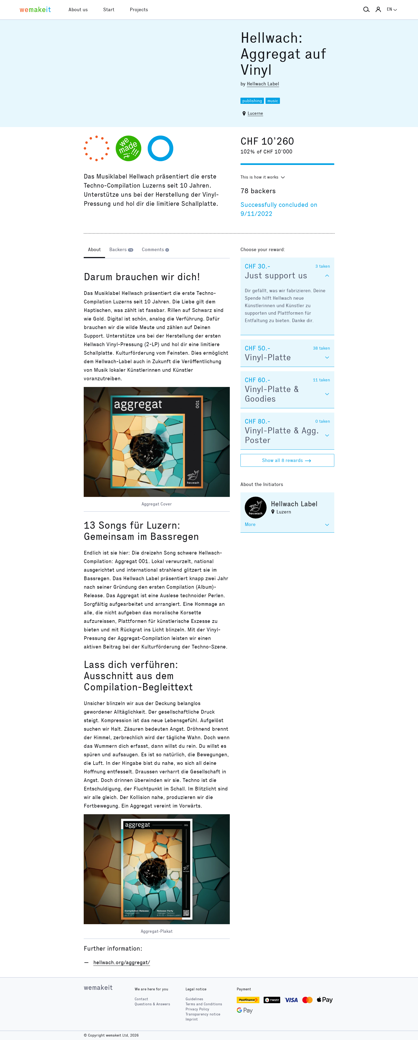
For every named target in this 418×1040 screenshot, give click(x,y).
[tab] (94, 250)
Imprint (192, 1019)
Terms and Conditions (204, 1004)
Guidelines (194, 999)
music (272, 100)
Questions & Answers (152, 1004)
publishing (252, 100)
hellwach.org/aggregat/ (121, 962)
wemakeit (98, 987)
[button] (366, 9)
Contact (141, 999)
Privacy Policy (197, 1009)
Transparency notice (203, 1014)
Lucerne (255, 113)
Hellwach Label (263, 84)
